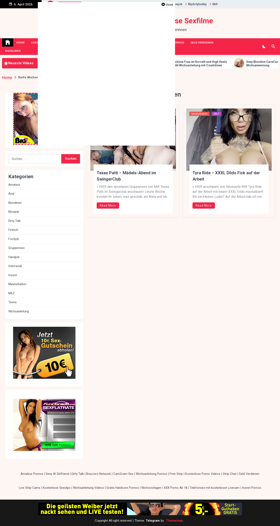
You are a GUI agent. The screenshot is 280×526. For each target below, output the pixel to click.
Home (20, 42)
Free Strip (176, 474)
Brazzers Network (98, 474)
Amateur (14, 185)
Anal (11, 194)
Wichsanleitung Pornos (151, 474)
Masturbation (199, 113)
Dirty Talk (14, 221)
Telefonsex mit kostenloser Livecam (214, 488)
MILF (217, 113)
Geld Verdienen (201, 42)
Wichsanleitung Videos (88, 488)
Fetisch (13, 230)
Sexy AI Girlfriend (57, 474)
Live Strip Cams (29, 488)
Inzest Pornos (251, 488)
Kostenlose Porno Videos (202, 474)
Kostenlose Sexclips (56, 488)
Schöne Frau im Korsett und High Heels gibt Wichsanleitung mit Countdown (207, 63)
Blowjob (176, 4)
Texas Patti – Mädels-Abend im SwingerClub (126, 176)
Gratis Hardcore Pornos (122, 488)
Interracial (15, 266)
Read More (108, 205)
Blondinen (15, 203)
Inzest (12, 275)
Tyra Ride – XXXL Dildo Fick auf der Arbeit (226, 176)
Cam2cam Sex (123, 474)
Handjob (14, 257)
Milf (215, 4)
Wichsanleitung (18, 311)
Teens (12, 302)
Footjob (13, 239)
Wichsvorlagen (151, 488)
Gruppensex (16, 248)
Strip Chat (229, 474)
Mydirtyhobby (197, 4)
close (169, 4)
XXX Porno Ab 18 (175, 488)
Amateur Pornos (32, 474)
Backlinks (13, 50)
